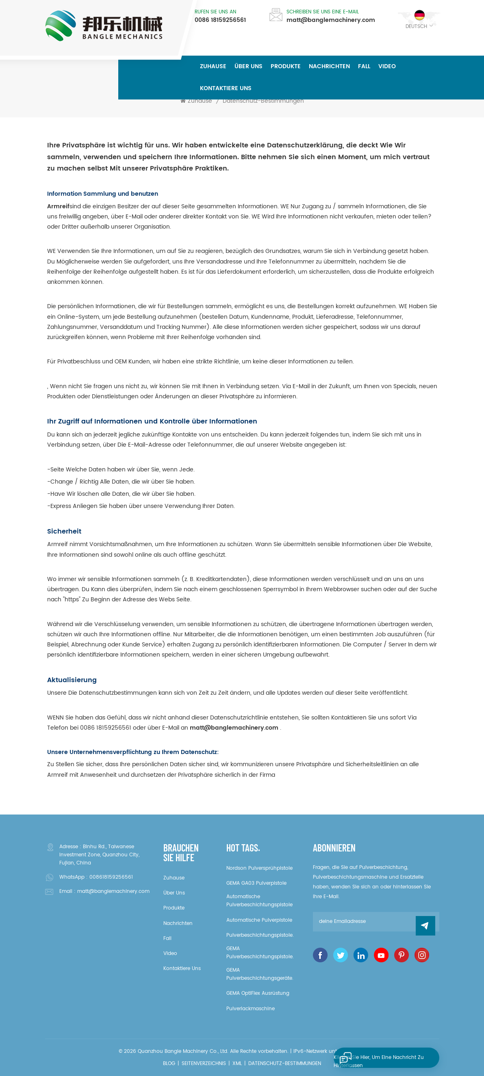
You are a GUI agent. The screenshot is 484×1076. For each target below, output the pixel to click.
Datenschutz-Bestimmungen (263, 101)
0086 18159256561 (220, 20)
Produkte (286, 66)
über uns (248, 66)
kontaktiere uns (226, 88)
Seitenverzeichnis (204, 1063)
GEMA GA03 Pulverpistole (256, 883)
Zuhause (213, 66)
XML (237, 1063)
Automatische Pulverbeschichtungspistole (259, 901)
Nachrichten (329, 66)
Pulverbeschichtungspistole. (260, 935)
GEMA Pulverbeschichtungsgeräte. (259, 974)
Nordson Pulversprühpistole (259, 868)
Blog (169, 1063)
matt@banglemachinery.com (330, 20)
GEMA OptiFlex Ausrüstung (257, 993)
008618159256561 (111, 877)
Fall (364, 66)
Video (387, 66)
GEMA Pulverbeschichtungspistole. (260, 953)
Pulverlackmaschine (250, 1009)
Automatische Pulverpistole (259, 920)
